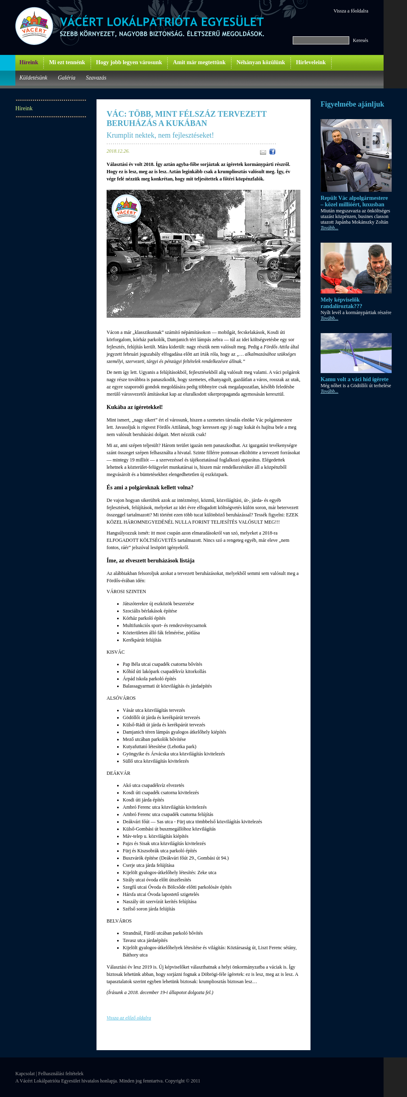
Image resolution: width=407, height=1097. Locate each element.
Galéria (67, 78)
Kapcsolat (25, 1073)
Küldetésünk (33, 78)
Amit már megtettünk (199, 62)
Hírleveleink (311, 62)
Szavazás (96, 78)
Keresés (360, 40)
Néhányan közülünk (261, 62)
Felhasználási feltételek (60, 1073)
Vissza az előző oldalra (129, 1018)
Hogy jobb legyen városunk (129, 62)
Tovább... (329, 228)
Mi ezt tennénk (67, 62)
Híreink (28, 62)
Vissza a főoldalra (351, 11)
